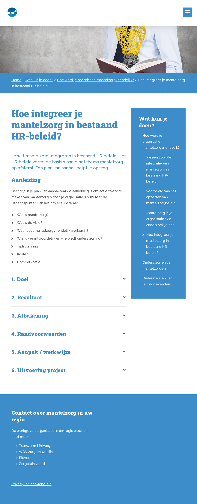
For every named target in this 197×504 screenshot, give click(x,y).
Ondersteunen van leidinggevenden (157, 281)
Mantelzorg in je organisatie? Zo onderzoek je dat (160, 219)
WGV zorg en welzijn (36, 452)
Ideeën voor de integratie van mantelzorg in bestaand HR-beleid (158, 169)
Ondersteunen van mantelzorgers (157, 265)
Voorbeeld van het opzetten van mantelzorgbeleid (161, 197)
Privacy (45, 446)
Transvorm (27, 446)
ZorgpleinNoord (32, 464)
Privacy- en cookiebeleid (31, 484)
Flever (24, 458)
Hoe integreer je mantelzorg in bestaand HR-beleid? (160, 244)
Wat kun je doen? (39, 80)
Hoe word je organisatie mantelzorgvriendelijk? (95, 80)
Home (16, 80)
